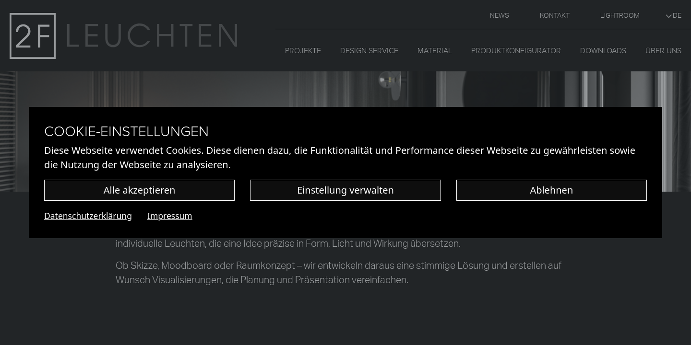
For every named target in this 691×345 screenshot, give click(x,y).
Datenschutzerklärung (88, 215)
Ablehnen (551, 190)
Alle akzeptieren (140, 190)
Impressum (169, 215)
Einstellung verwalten (345, 190)
